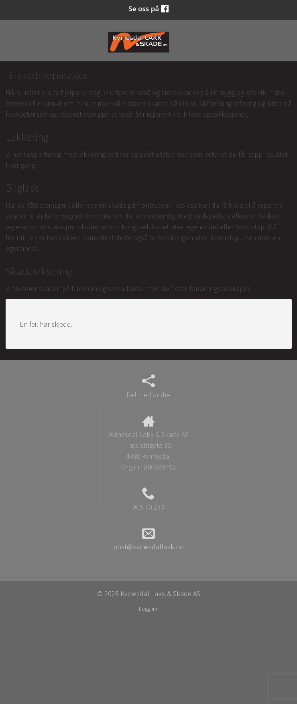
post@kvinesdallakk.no (148, 539)
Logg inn (149, 608)
